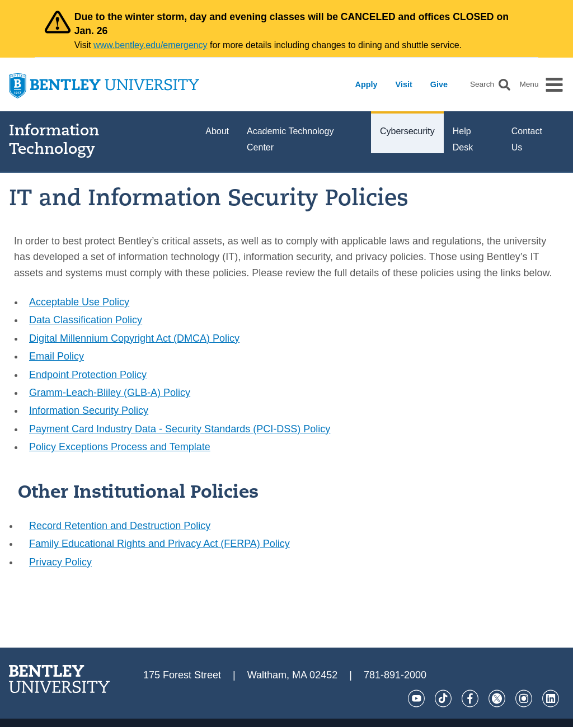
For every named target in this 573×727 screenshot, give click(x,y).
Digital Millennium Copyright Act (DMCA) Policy (134, 338)
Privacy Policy (60, 562)
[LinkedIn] (550, 698)
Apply (366, 84)
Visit (404, 84)
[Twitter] (496, 698)
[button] (504, 85)
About (217, 131)
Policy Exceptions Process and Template (119, 446)
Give (439, 84)
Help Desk (463, 139)
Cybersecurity (407, 131)
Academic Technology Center (290, 139)
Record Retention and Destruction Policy (119, 525)
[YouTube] (416, 698)
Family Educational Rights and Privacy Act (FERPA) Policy (159, 543)
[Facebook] (470, 698)
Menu (528, 84)
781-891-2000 (395, 675)
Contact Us (526, 139)
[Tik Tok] (443, 698)
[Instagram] (523, 698)
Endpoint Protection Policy (88, 374)
